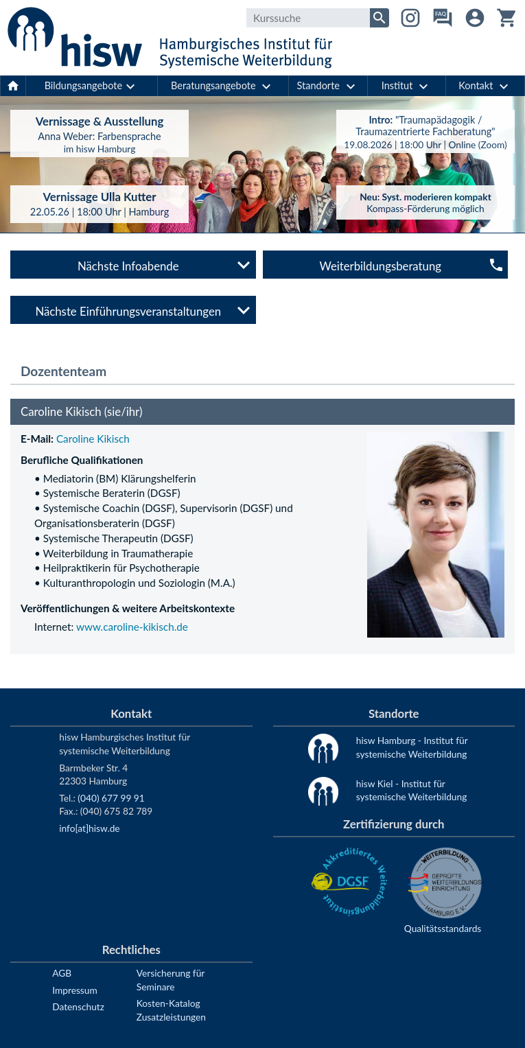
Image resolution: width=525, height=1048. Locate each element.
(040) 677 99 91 (111, 798)
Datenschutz (78, 1006)
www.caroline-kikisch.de (132, 626)
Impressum (74, 990)
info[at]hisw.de (89, 828)
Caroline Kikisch (93, 438)
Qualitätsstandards (443, 928)
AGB (61, 973)
